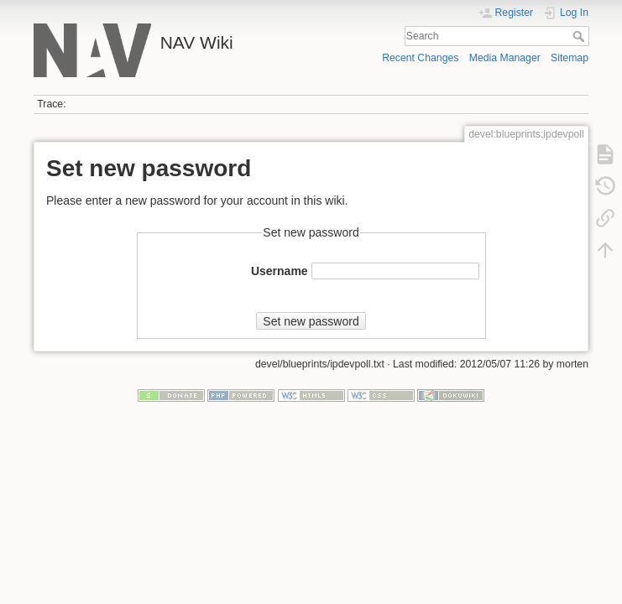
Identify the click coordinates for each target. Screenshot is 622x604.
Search (580, 36)
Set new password (310, 321)
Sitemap (569, 58)
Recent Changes (420, 58)
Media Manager (505, 58)
